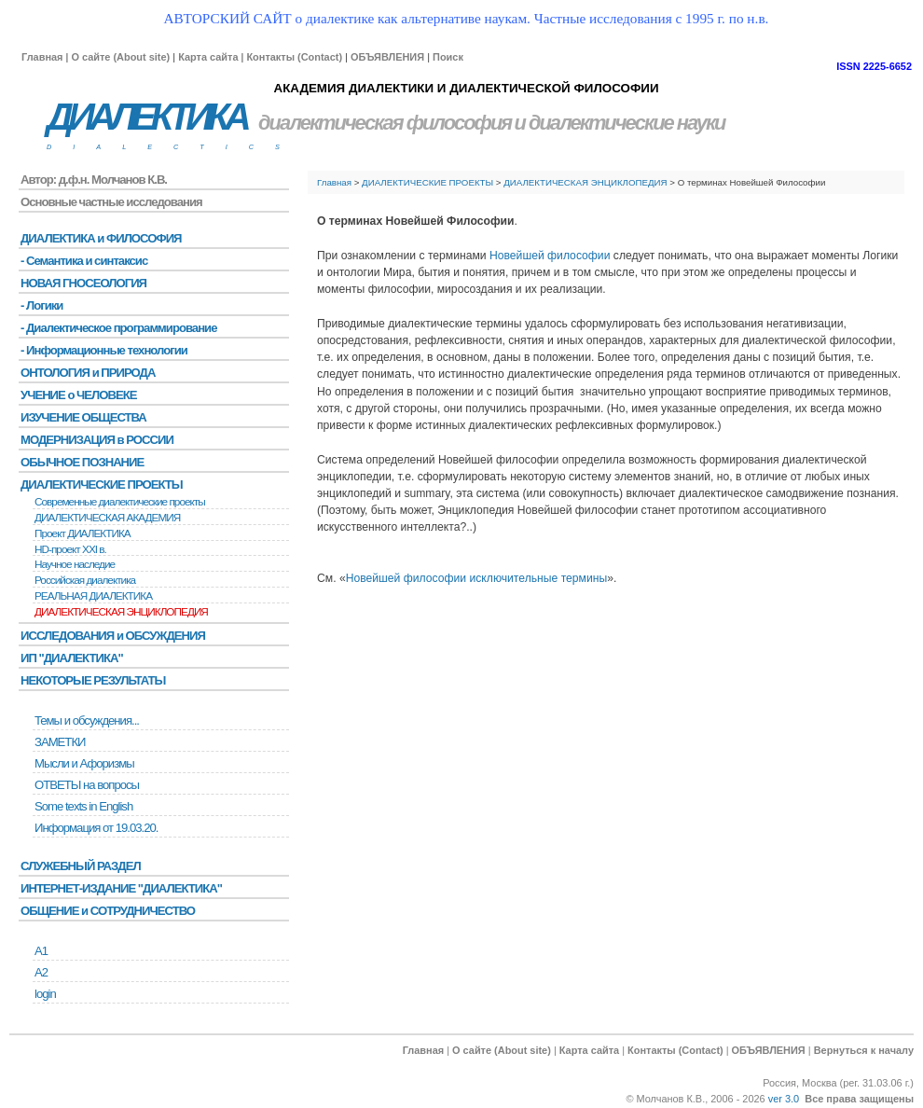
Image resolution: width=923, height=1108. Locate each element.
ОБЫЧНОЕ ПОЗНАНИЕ (82, 462)
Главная (41, 56)
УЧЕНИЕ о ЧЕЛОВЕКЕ (79, 395)
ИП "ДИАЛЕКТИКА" (72, 658)
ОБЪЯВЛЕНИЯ (387, 56)
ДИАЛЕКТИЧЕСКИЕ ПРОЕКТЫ (427, 182)
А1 (41, 951)
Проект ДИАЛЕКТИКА (82, 533)
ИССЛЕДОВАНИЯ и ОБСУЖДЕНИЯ (113, 636)
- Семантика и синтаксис (84, 261)
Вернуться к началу (864, 1050)
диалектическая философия (384, 122)
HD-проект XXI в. (70, 549)
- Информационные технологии (104, 350)
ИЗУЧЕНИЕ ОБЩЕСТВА (83, 417)
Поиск (448, 56)
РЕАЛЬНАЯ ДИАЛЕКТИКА (93, 595)
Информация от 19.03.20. (96, 828)
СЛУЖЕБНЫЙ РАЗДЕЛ (81, 866)
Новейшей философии (549, 255)
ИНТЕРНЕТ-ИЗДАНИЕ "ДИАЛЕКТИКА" (121, 888)
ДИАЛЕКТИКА (146, 117)
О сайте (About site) (120, 56)
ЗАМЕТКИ (59, 742)
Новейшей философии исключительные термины (477, 578)
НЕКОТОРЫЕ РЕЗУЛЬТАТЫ (93, 680)
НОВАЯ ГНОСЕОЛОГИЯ (83, 283)
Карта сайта (208, 56)
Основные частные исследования (111, 202)
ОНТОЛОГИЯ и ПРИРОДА (88, 373)
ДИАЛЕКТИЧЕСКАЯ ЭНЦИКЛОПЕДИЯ (585, 182)
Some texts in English (83, 806)
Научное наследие (74, 564)
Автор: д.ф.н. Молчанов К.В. (94, 180)
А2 (41, 972)
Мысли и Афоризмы (84, 763)
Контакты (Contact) (294, 56)
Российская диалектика (84, 580)
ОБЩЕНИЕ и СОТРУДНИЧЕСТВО (108, 911)
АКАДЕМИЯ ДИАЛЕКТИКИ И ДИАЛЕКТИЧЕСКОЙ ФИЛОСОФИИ (465, 88)
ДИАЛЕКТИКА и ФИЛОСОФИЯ (101, 238)
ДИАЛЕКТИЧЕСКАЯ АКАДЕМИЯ (107, 517)
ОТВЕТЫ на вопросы (86, 785)
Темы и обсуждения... (86, 720)
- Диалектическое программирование (118, 328)
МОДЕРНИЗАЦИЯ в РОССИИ (97, 440)
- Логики (41, 305)
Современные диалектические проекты (119, 501)
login (45, 994)
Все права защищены (859, 1098)
